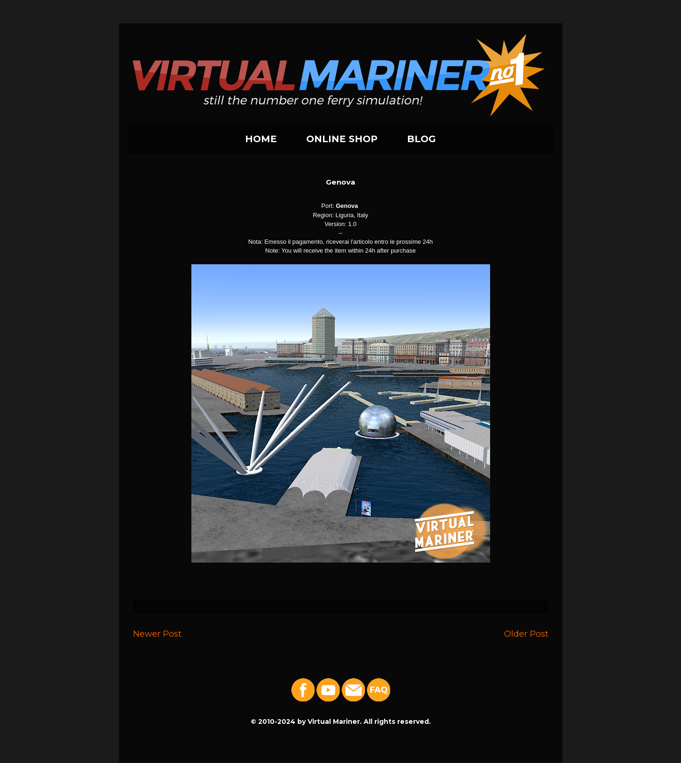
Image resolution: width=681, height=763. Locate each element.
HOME (261, 138)
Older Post (526, 633)
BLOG (421, 138)
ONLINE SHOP (342, 138)
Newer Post (157, 633)
